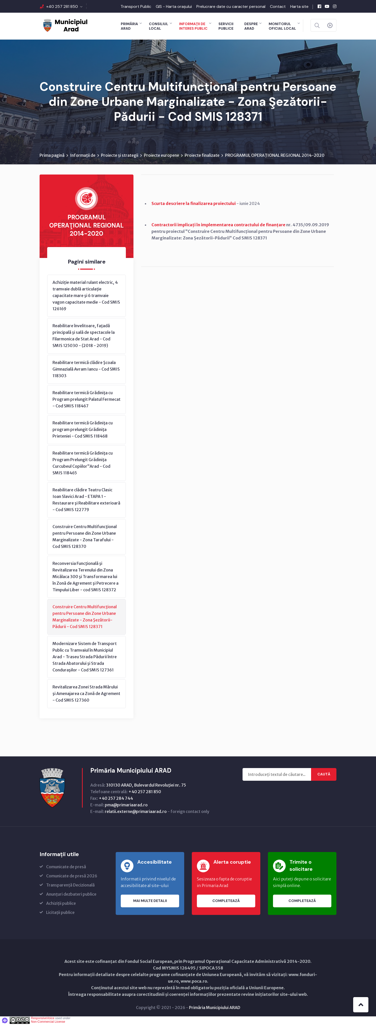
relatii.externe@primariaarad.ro (136, 812)
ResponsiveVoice (42, 1019)
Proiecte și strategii (119, 156)
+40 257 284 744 (116, 799)
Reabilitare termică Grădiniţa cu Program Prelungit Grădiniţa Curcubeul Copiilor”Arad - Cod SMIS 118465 (83, 463)
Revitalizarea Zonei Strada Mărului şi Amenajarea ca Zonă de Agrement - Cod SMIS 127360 (86, 694)
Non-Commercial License (48, 1022)
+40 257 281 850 (62, 6)
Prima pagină (52, 156)
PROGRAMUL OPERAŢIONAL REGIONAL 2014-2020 (274, 156)
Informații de (82, 156)
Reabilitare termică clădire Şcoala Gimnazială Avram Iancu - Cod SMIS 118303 (86, 370)
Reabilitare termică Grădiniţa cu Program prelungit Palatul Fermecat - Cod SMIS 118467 (87, 400)
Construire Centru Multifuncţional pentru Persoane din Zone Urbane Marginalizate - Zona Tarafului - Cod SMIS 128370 (85, 537)
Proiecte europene (161, 156)
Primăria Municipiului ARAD (214, 1008)
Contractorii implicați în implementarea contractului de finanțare (218, 225)
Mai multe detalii (150, 901)
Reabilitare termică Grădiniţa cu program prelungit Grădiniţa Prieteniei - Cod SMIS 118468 (83, 430)
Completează (226, 901)
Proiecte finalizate (202, 156)
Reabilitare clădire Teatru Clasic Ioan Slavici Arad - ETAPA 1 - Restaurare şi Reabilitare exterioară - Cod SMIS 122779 (86, 500)
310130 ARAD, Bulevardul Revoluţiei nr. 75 (146, 785)
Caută (323, 775)
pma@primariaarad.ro (126, 805)
